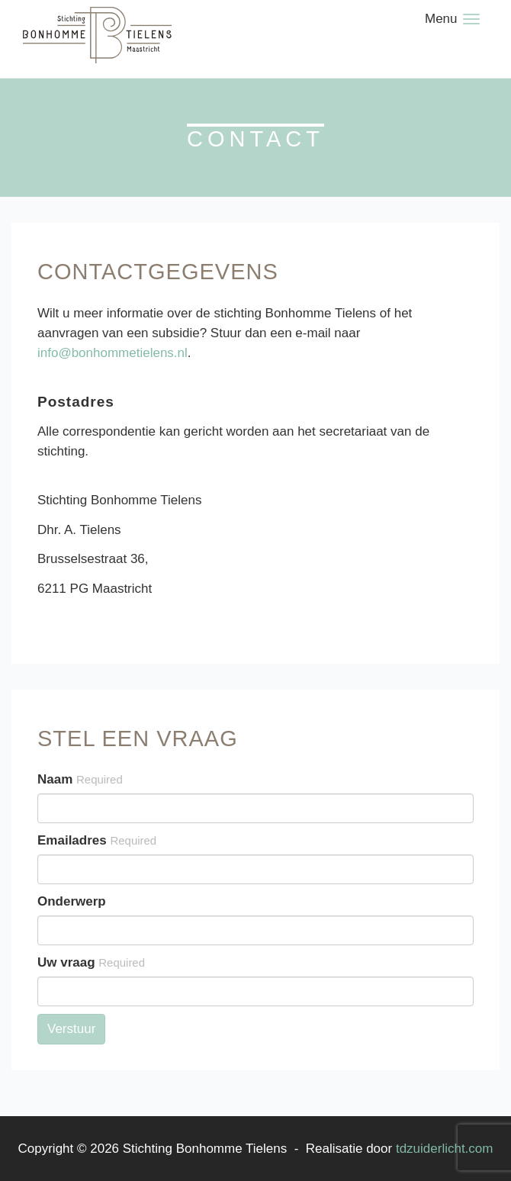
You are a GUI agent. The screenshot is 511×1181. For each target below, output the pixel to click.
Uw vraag (91, 962)
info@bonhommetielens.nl (112, 353)
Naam (80, 779)
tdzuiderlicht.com (444, 1148)
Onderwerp (71, 901)
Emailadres (96, 840)
